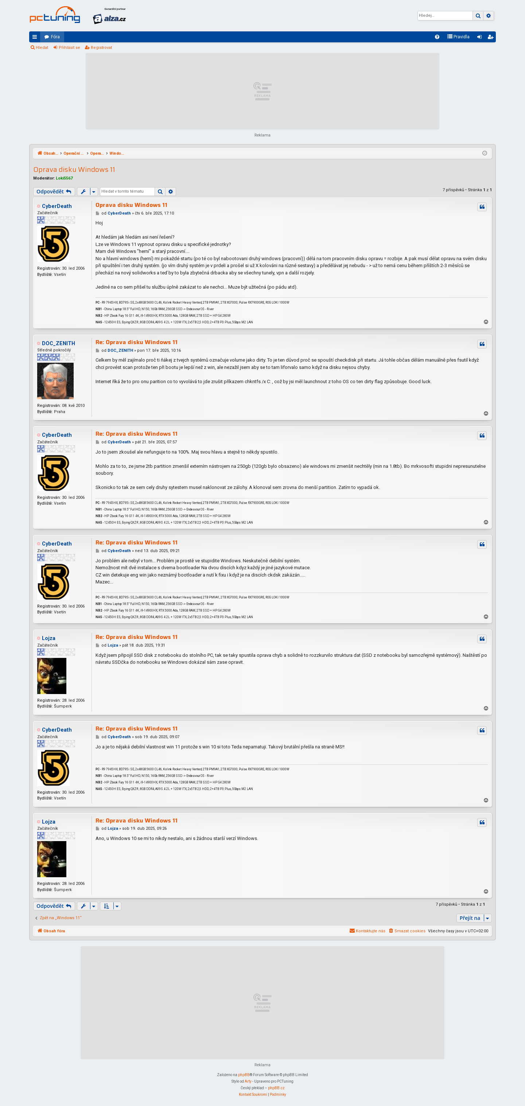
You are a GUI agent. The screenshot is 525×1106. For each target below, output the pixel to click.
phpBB (244, 1075)
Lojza (48, 638)
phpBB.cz (276, 1088)
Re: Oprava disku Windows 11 (137, 342)
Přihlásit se (69, 47)
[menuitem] (437, 36)
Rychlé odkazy (36, 38)
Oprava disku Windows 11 (74, 169)
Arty (248, 1081)
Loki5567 (64, 178)
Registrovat (101, 47)
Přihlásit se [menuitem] (481, 38)
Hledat (42, 47)
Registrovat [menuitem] (492, 38)
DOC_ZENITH (58, 343)
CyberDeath (57, 206)
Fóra (55, 36)
